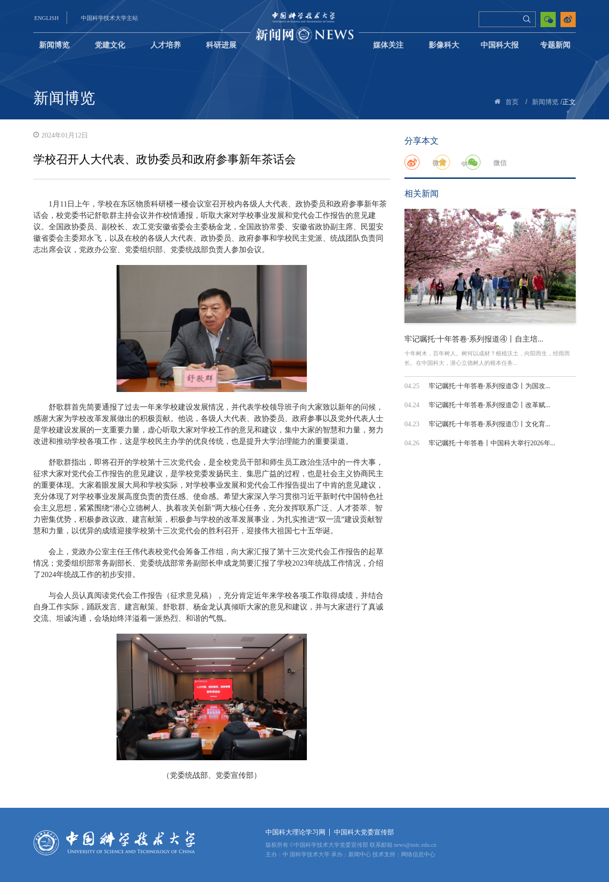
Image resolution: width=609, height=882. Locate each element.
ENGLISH (46, 18)
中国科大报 (500, 45)
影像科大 (444, 45)
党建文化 (110, 45)
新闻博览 (54, 45)
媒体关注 (388, 45)
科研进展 (221, 45)
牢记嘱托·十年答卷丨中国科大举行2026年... (492, 443)
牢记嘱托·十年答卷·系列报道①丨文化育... (489, 424)
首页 (512, 102)
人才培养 (165, 45)
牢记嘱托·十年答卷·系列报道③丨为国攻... (489, 386)
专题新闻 (555, 45)
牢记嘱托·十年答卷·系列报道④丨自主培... (473, 339)
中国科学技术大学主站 (109, 18)
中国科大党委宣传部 (364, 832)
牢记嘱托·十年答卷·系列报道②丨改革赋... (489, 405)
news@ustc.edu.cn (415, 845)
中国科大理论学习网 (295, 832)
